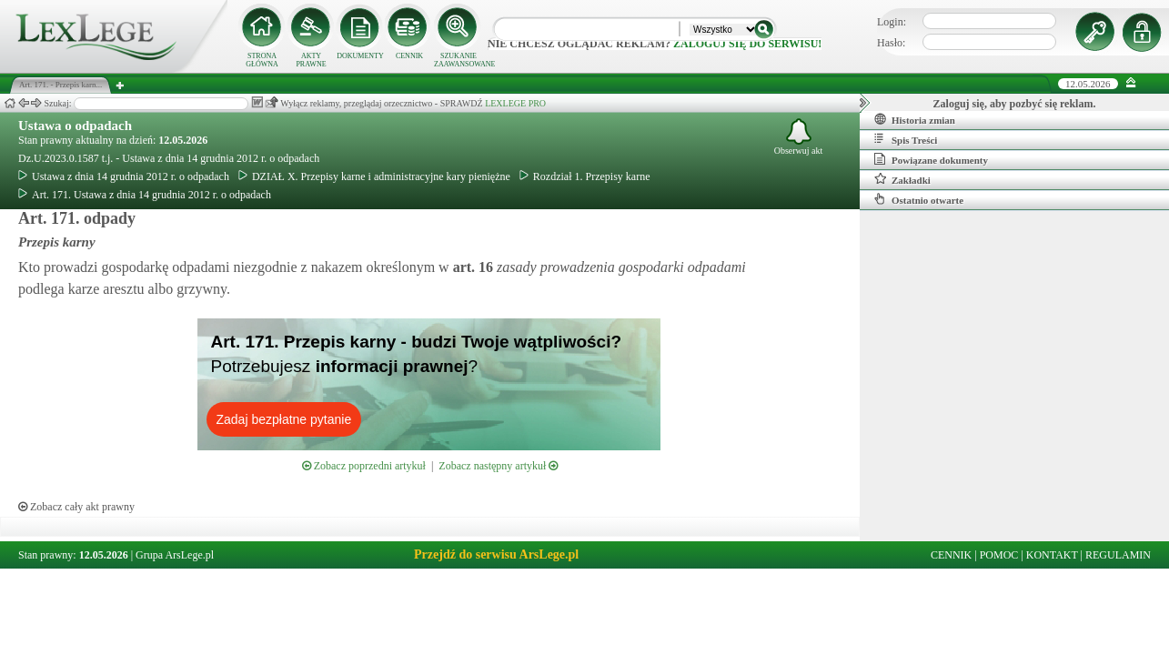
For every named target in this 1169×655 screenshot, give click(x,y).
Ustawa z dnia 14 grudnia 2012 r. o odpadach (123, 176)
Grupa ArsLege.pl (175, 555)
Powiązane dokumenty (931, 159)
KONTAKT (1052, 555)
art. (471, 267)
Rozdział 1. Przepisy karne (584, 176)
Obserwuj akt (798, 137)
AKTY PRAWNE (311, 60)
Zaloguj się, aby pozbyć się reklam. (1014, 103)
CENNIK (409, 56)
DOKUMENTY (360, 56)
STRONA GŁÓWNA (262, 60)
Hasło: (891, 42)
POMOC (999, 555)
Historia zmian (914, 119)
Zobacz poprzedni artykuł (364, 465)
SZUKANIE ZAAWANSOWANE (458, 60)
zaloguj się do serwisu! (747, 43)
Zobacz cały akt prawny (76, 506)
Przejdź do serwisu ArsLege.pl (496, 554)
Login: (891, 21)
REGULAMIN (1118, 555)
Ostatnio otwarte (918, 199)
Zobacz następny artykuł (498, 465)
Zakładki (902, 179)
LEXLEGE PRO (515, 103)
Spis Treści (905, 139)
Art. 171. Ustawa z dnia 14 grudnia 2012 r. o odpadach (144, 194)
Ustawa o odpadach (75, 125)
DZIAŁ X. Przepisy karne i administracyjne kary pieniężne (374, 176)
